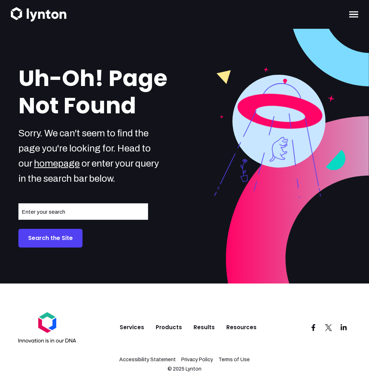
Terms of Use (234, 359)
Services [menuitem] (132, 327)
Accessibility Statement (147, 359)
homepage (57, 163)
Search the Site (50, 238)
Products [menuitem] (169, 327)
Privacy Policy (197, 359)
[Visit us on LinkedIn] (343, 327)
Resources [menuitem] (241, 327)
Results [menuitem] (204, 327)
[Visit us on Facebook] (313, 327)
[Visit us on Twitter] (328, 327)
